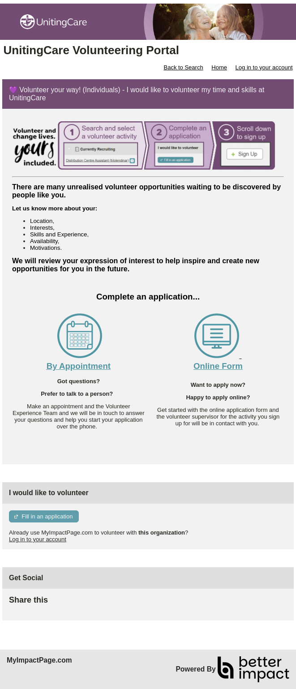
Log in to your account (264, 67)
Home (219, 67)
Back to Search (183, 67)
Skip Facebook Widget (77, 603)
